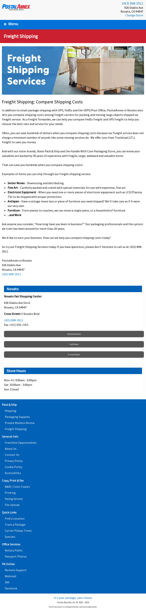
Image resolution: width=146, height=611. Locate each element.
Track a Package (15, 524)
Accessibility (13, 473)
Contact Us (12, 455)
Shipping (10, 411)
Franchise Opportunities (20, 442)
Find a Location (15, 518)
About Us (11, 449)
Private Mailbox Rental (20, 423)
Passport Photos (16, 556)
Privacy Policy (14, 461)
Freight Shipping (16, 429)
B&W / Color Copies (17, 486)
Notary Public (14, 550)
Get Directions (74, 334)
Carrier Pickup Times (18, 530)
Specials (10, 537)
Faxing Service (14, 499)
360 (7, 582)
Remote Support (16, 570)
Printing (10, 493)
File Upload (12, 505)
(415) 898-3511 (132, 3)
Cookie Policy (13, 467)
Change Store (134, 15)
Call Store (74, 344)
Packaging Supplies (17, 417)
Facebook (11, 588)
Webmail (10, 576)
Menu (11, 24)
